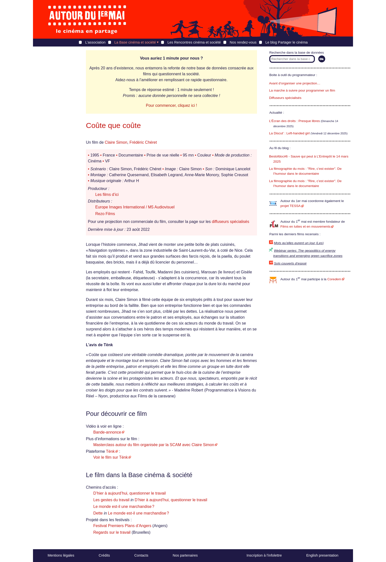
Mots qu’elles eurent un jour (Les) (299, 243)
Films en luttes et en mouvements (305, 226)
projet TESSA (290, 206)
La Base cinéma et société (135, 42)
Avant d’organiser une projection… (294, 83)
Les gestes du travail (111, 500)
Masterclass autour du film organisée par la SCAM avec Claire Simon (153, 445)
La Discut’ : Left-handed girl (289, 133)
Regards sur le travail (111, 532)
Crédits (104, 555)
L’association (95, 42)
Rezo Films (105, 214)
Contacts (141, 555)
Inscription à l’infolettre (264, 555)
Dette (98, 513)
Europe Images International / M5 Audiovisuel (135, 207)
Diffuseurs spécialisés (285, 98)
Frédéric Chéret (143, 142)
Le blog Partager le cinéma (286, 42)
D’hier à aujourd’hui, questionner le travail (129, 493)
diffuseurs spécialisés (230, 221)
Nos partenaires (185, 555)
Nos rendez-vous (243, 42)
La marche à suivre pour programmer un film (302, 90)
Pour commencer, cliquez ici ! (171, 105)
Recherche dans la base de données (296, 52)
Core (334, 279)
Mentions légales (61, 555)
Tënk (110, 451)
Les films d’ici (107, 194)
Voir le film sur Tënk (110, 457)
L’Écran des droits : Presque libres (294, 121)
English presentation (322, 555)
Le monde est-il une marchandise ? (123, 506)
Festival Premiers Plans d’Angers (122, 526)
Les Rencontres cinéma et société (194, 42)
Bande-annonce (107, 432)
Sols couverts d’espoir (290, 263)
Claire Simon (116, 142)
